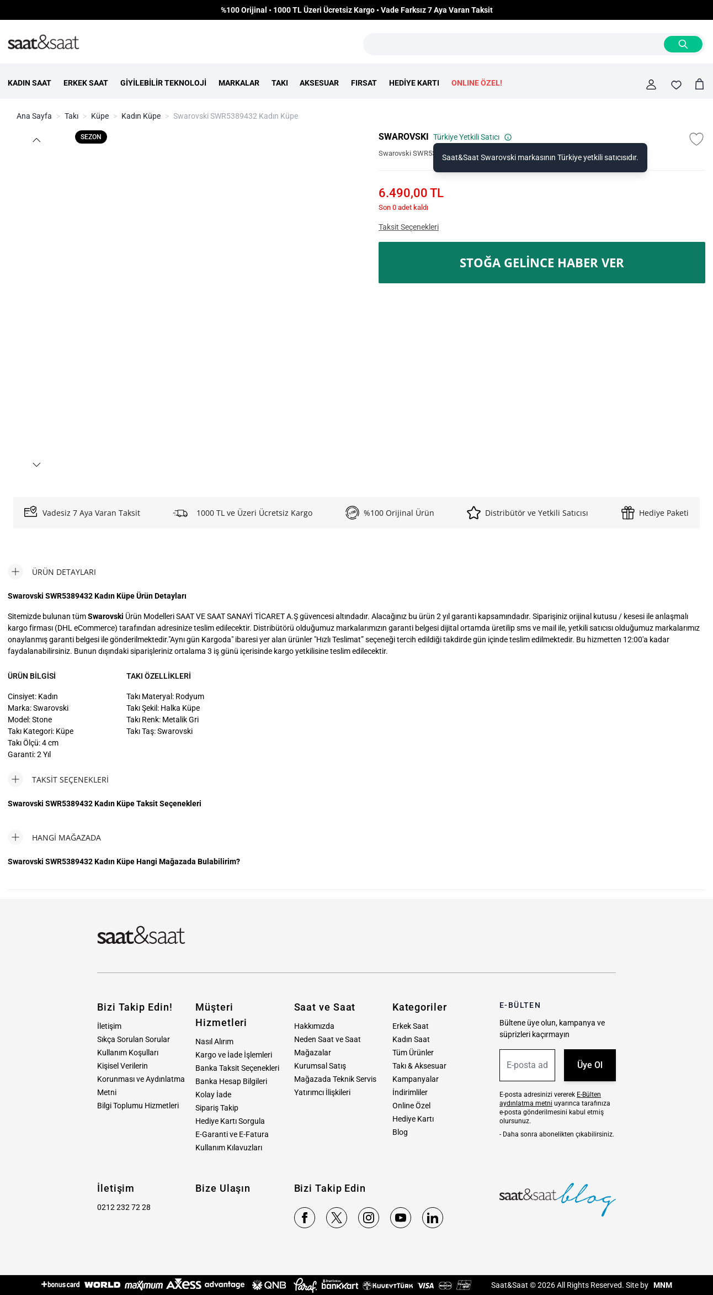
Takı (71, 116)
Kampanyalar (415, 1079)
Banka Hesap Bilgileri (231, 1081)
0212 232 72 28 (124, 1207)
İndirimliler (410, 1092)
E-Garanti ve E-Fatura (232, 1134)
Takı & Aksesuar (419, 1065)
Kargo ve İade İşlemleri (233, 1054)
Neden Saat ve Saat (327, 1039)
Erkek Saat (410, 1026)
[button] (35, 140)
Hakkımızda (314, 1026)
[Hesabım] (651, 84)
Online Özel (411, 1105)
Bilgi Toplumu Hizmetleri (138, 1105)
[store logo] (43, 42)
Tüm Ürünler (413, 1052)
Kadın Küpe (141, 116)
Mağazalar (312, 1052)
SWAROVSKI (404, 136)
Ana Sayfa (34, 116)
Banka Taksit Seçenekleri (237, 1068)
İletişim (109, 1026)
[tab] (52, 571)
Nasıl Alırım (214, 1041)
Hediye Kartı (413, 1118)
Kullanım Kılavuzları (228, 1147)
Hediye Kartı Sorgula (230, 1121)
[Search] (683, 44)
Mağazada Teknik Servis (335, 1079)
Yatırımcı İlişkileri (322, 1092)
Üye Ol (590, 1065)
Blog (400, 1132)
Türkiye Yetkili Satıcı (472, 137)
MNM (662, 1285)
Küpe (100, 116)
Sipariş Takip (216, 1107)
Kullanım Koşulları (127, 1052)
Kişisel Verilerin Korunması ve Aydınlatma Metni (141, 1079)
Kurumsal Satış (320, 1065)
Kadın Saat (411, 1039)
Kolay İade (213, 1094)
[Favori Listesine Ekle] (696, 139)
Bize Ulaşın (223, 1188)
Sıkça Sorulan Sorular (133, 1039)
